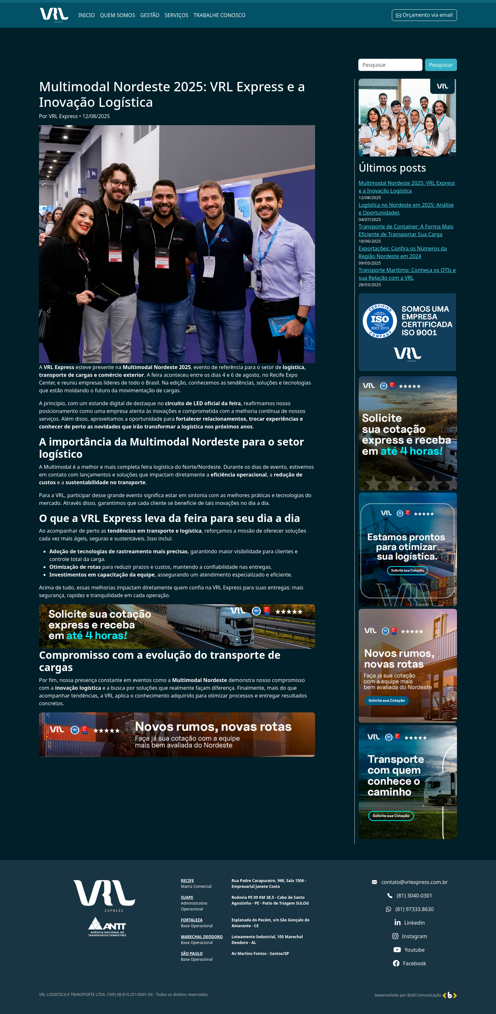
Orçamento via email (424, 14)
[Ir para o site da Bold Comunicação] (449, 994)
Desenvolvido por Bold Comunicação (408, 995)
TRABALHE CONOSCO (219, 15)
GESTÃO (150, 15)
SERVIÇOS (176, 15)
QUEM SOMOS (117, 15)
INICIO (86, 15)
